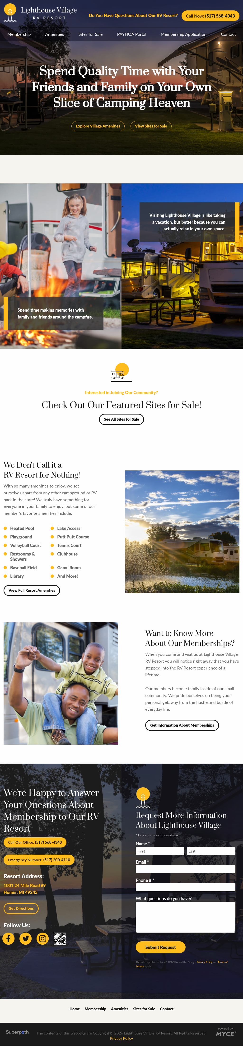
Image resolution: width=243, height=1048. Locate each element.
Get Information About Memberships (182, 727)
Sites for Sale (91, 34)
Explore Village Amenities (98, 128)
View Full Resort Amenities (32, 592)
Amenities (54, 34)
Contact (166, 1010)
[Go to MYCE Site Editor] (225, 1035)
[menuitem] (19, 33)
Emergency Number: (39, 861)
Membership (19, 34)
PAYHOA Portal (131, 34)
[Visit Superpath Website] (17, 1035)
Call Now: (210, 15)
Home (75, 1010)
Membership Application (183, 34)
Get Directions (21, 910)
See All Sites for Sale (121, 421)
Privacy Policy (204, 964)
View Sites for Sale (151, 128)
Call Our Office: (35, 844)
